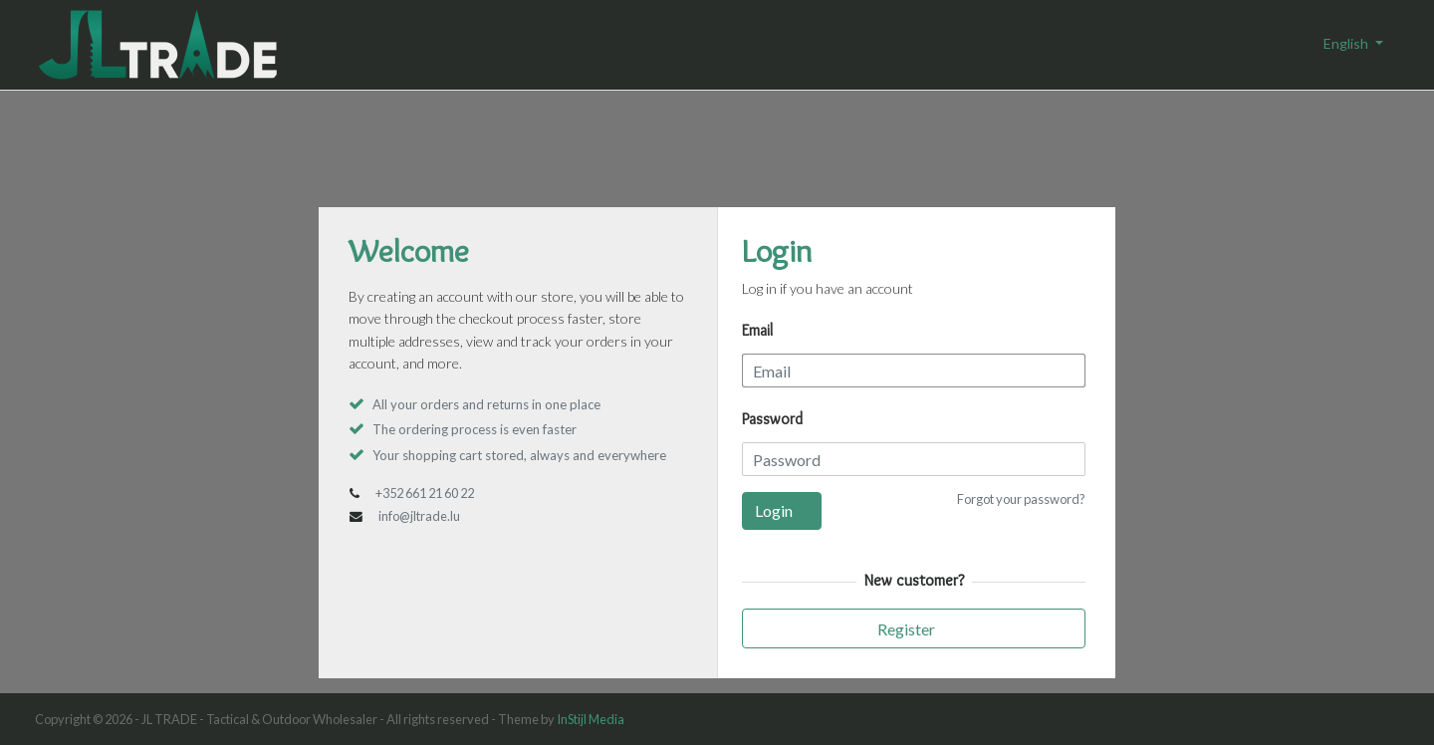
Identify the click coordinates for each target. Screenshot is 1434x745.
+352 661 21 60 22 (424, 493)
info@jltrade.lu (419, 516)
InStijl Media (590, 719)
